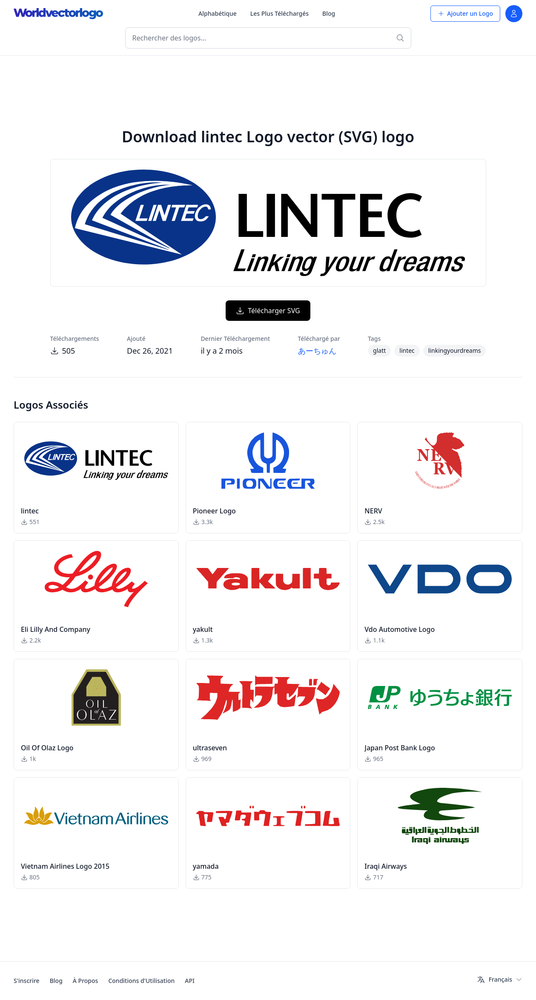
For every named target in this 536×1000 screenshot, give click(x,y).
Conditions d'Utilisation (141, 981)
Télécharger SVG (268, 310)
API (190, 981)
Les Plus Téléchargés (279, 13)
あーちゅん (317, 351)
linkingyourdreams (454, 350)
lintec (407, 350)
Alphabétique (217, 13)
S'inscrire (27, 981)
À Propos (85, 981)
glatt (379, 350)
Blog (328, 13)
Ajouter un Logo (465, 13)
